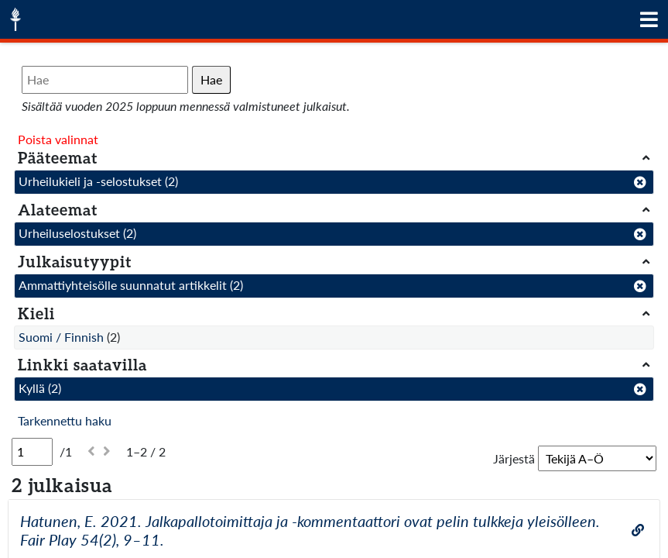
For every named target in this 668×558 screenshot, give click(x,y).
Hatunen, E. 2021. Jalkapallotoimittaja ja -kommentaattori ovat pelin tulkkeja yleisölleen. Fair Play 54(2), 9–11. (310, 530)
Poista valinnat (58, 139)
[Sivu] (32, 452)
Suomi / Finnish (61, 336)
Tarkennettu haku (64, 420)
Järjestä (514, 458)
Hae (211, 79)
